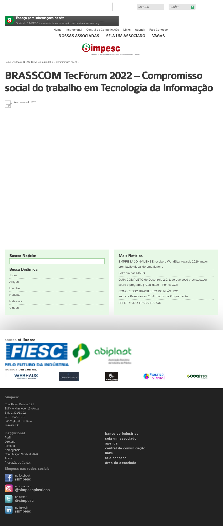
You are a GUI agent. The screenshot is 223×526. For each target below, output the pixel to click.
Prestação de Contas (18, 462)
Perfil (8, 437)
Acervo (9, 458)
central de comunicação (125, 448)
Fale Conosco (159, 29)
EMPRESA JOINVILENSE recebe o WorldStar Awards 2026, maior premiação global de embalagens (163, 264)
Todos (13, 275)
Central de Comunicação (102, 29)
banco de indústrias (121, 434)
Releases (15, 301)
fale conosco (115, 458)
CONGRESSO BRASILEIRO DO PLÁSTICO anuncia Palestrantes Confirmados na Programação (154, 293)
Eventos (14, 288)
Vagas (158, 36)
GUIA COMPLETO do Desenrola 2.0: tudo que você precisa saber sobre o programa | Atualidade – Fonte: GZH (163, 282)
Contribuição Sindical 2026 (21, 454)
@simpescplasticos (32, 490)
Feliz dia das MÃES (132, 273)
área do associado (120, 463)
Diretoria (10, 441)
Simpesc (122, 51)
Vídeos (17, 62)
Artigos (14, 281)
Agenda (140, 29)
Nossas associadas (78, 36)
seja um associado (120, 439)
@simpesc (24, 500)
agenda (111, 444)
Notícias (14, 294)
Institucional (74, 29)
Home (57, 29)
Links (127, 29)
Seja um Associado (125, 36)
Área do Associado (125, 6)
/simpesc (23, 479)
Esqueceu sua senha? (192, 7)
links (109, 453)
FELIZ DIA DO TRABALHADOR (140, 303)
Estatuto (10, 446)
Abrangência (12, 450)
